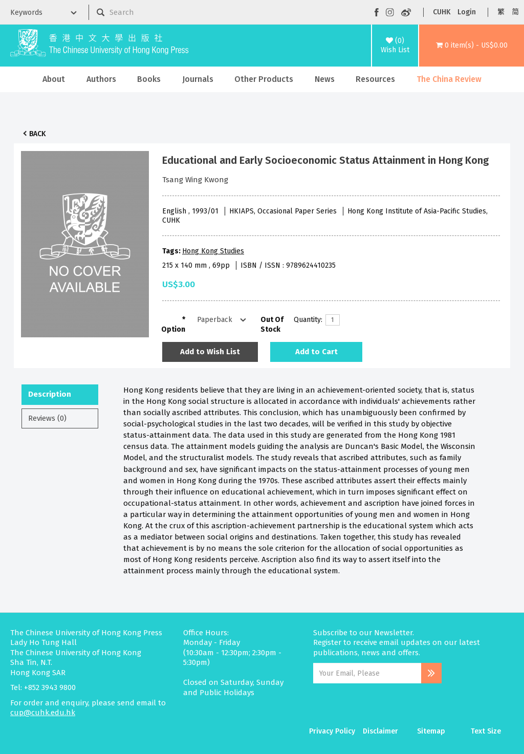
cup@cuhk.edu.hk (42, 712)
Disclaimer (380, 731)
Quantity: (306, 319)
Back (37, 134)
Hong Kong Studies (213, 251)
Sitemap (431, 731)
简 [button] (515, 12)
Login (466, 12)
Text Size (486, 731)
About (53, 79)
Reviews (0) (47, 418)
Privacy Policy (332, 731)
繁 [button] (501, 12)
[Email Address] (367, 673)
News (325, 79)
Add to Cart (316, 351)
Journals (197, 79)
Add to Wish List (210, 351)
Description (49, 394)
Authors (101, 79)
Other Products (263, 79)
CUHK (441, 12)
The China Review (449, 79)
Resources (375, 79)
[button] (471, 45)
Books (149, 79)
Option (173, 329)
